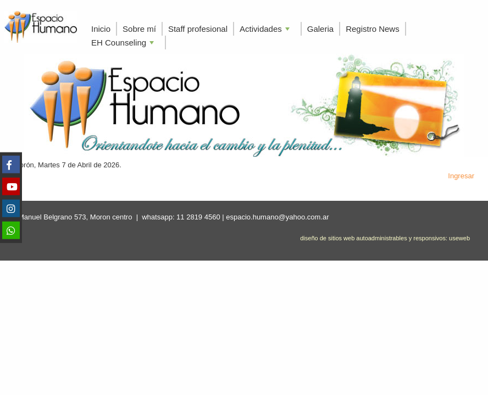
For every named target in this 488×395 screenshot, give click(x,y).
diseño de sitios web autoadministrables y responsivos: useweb (385, 238)
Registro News (373, 28)
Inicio (100, 28)
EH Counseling (123, 43)
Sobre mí (139, 28)
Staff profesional (198, 28)
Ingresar (461, 176)
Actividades (266, 30)
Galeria (320, 28)
